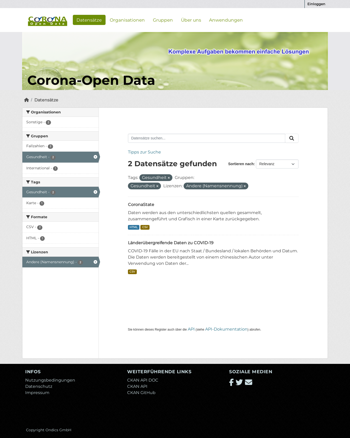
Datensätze (89, 19)
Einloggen (316, 4)
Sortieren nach (241, 164)
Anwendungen (226, 19)
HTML (133, 227)
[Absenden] (292, 138)
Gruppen (163, 19)
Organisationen (127, 19)
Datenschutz (38, 386)
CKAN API (137, 386)
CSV (145, 227)
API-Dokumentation (226, 329)
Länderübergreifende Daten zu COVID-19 (170, 242)
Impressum (37, 392)
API (191, 329)
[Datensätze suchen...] (207, 138)
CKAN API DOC (142, 380)
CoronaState (141, 204)
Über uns (191, 19)
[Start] (26, 100)
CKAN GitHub (141, 392)
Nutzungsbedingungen (50, 380)
